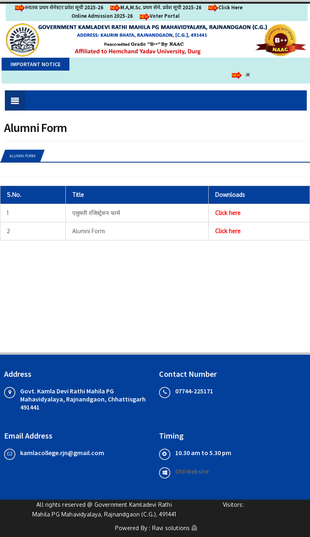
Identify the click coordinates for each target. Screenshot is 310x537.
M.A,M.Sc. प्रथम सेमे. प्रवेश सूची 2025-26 (154, 7)
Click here (228, 212)
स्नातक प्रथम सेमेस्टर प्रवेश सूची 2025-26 (57, 7)
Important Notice (35, 64)
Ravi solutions (171, 527)
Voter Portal (158, 16)
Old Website (192, 471)
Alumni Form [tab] (22, 156)
